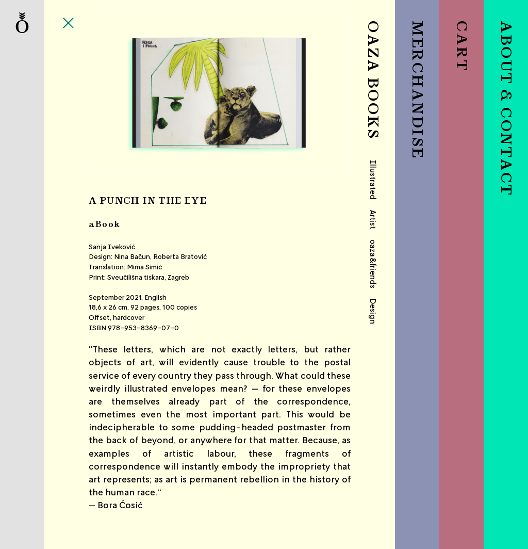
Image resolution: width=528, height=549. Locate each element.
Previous (132, 95)
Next (307, 95)
